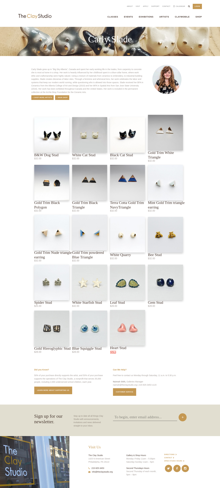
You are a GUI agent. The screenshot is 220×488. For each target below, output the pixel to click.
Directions (169, 454)
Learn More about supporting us (53, 390)
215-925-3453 (96, 468)
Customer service (124, 392)
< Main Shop (62, 97)
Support (155, 6)
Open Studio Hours (173, 461)
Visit (138, 6)
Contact (166, 6)
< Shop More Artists (42, 97)
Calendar (180, 6)
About (130, 6)
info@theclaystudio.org (100, 472)
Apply (145, 6)
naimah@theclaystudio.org (125, 385)
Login (197, 6)
